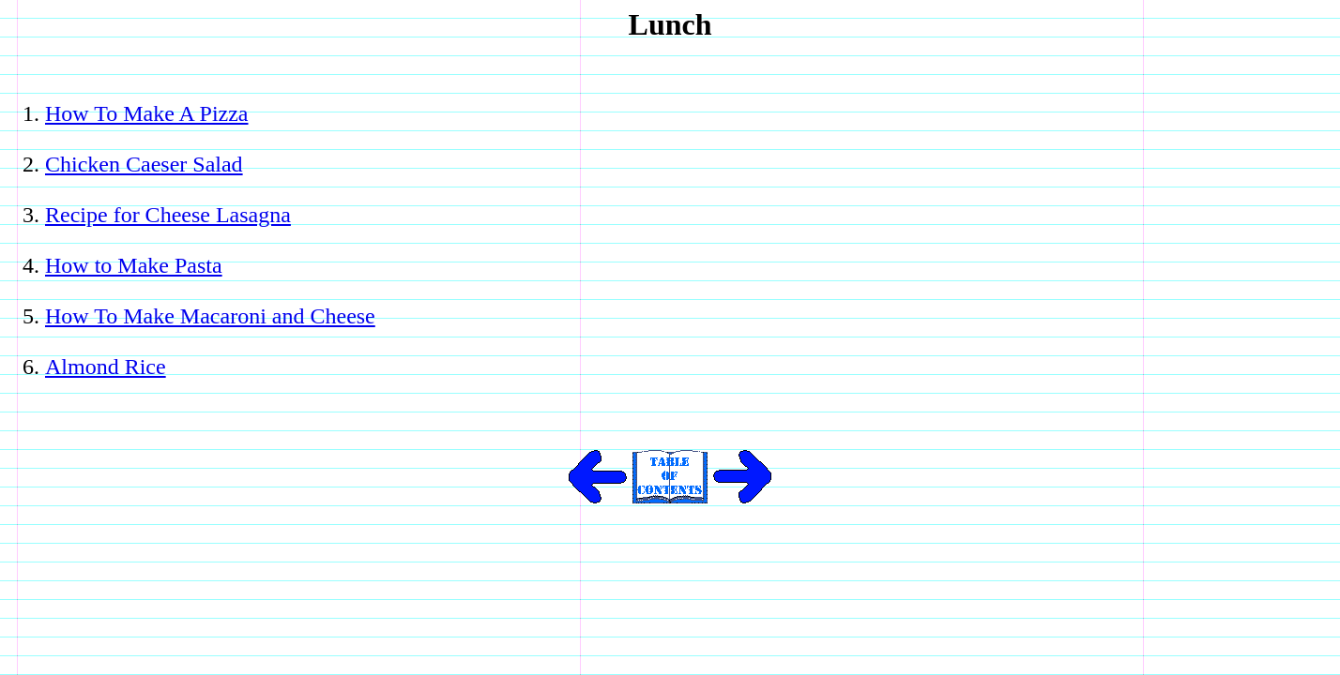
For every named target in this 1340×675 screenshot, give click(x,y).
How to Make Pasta (133, 265)
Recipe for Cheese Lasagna (168, 214)
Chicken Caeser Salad (144, 164)
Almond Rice (105, 366)
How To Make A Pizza (147, 113)
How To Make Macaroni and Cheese (210, 316)
